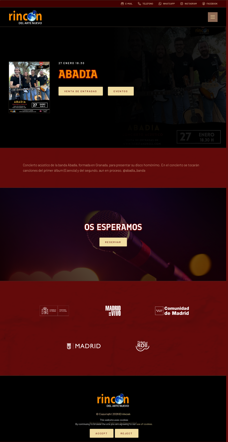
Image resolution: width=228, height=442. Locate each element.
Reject (127, 433)
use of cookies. (144, 423)
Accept (102, 433)
